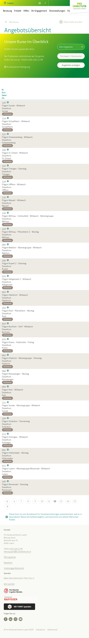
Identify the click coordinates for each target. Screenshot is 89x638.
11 (49, 501)
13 (61, 501)
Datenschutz (52, 629)
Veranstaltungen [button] (57, 10)
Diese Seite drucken (70, 22)
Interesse (7, 114)
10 (42, 501)
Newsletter (8, 562)
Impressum (40, 629)
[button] (19, 2)
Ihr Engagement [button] (39, 10)
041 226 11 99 (16, 549)
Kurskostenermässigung (18, 66)
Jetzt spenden (9, 584)
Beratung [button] (7, 10)
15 (74, 501)
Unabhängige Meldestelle (14, 568)
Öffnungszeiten (10, 557)
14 (67, 501)
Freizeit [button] (17, 10)
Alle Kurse (11, 22)
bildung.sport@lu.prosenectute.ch (17, 551)
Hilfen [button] (26, 10)
